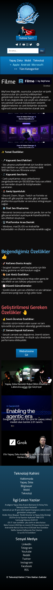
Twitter (26, 559)
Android (25, 64)
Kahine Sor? (26, 38)
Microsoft (37, 64)
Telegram (26, 548)
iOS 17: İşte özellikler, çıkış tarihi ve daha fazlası (27, 523)
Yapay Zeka (16, 60)
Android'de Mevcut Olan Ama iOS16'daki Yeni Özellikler (26, 528)
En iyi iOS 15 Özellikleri (27, 533)
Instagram (26, 562)
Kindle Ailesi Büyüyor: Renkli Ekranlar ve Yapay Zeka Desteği (26, 515)
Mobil (28, 60)
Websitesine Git (26, 353)
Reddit (26, 555)
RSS (26, 570)
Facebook (26, 566)
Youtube (27, 551)
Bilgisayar (26, 486)
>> (15, 69)
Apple (16, 64)
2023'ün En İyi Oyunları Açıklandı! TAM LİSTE (26, 517)
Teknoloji (38, 60)
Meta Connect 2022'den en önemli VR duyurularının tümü (26, 525)
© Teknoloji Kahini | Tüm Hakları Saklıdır (26, 577)
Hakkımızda (26, 478)
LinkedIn (26, 544)
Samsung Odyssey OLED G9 (26, 520)
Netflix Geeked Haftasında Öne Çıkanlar (26, 530)
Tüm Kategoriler (29, 69)
